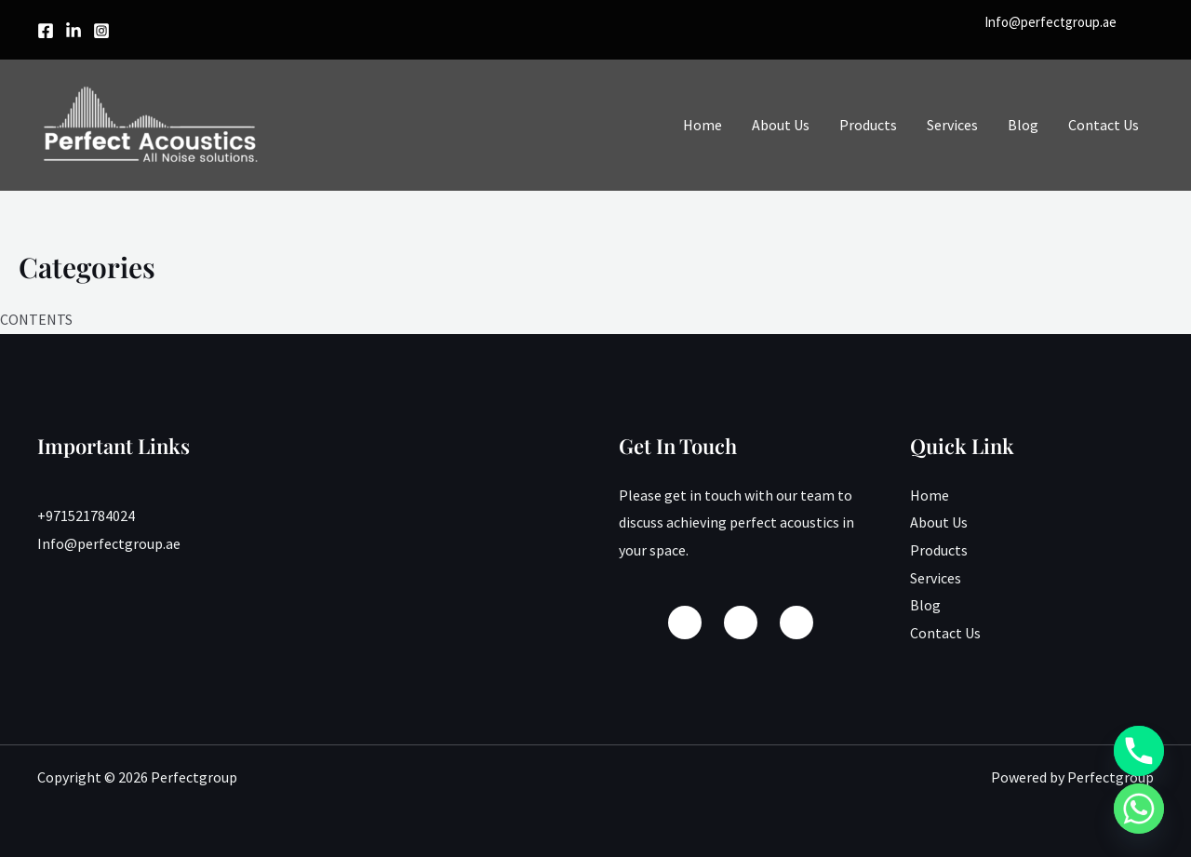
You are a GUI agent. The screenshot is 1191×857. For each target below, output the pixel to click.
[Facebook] (45, 30)
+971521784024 (86, 515)
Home (702, 124)
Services (952, 124)
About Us (781, 124)
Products (868, 124)
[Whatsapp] (1139, 808)
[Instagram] (101, 30)
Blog (1023, 124)
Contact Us (1103, 124)
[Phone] (1139, 751)
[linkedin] (73, 30)
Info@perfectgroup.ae (1050, 22)
